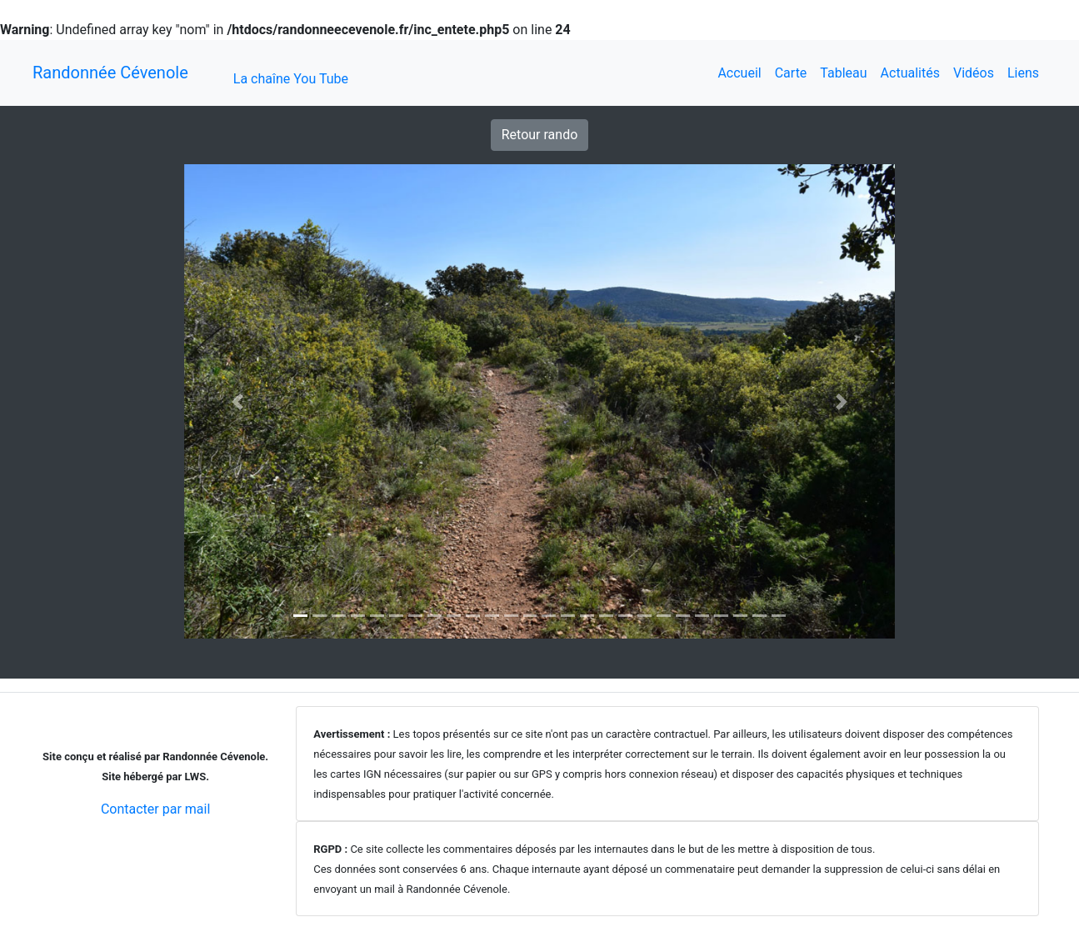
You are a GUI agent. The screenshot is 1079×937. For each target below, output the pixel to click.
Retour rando (540, 135)
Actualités (910, 73)
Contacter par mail (155, 809)
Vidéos (973, 73)
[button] (237, 401)
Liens (1023, 73)
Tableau (843, 73)
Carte (791, 73)
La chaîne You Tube (290, 79)
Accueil (739, 73)
